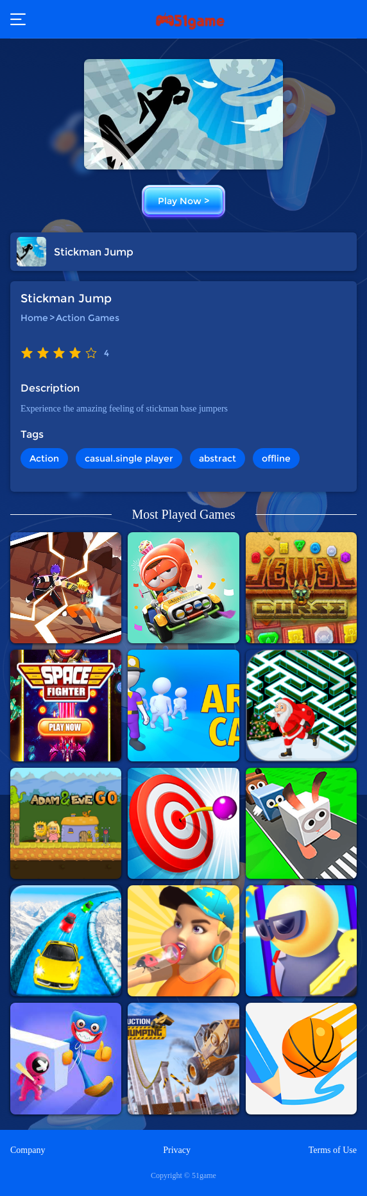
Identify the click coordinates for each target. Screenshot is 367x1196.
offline (276, 458)
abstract (217, 458)
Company (27, 1150)
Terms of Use (333, 1150)
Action (44, 458)
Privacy (177, 1150)
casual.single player (129, 458)
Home (34, 318)
